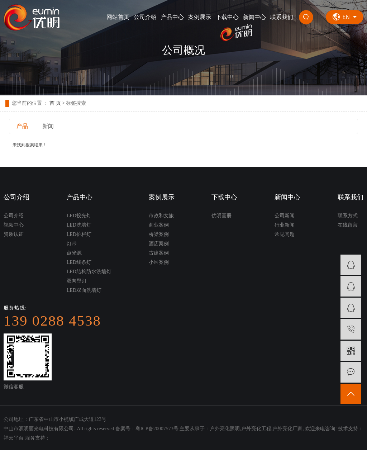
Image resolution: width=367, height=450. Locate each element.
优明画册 (221, 215)
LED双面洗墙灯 (84, 290)
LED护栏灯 (79, 234)
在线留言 (348, 225)
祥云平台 (14, 438)
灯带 (72, 243)
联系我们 (281, 17)
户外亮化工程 (256, 428)
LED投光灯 (79, 215)
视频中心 (14, 225)
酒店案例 (159, 243)
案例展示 (199, 17)
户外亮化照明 (225, 428)
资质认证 (14, 234)
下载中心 (227, 17)
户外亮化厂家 (287, 428)
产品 (22, 126)
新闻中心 (254, 17)
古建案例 (159, 253)
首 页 (55, 103)
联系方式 (348, 215)
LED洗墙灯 (79, 225)
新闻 (48, 126)
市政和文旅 (161, 215)
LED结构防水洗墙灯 (89, 271)
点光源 (74, 253)
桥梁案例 (159, 234)
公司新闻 (285, 215)
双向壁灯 (77, 281)
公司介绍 (145, 17)
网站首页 (117, 17)
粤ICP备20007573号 (156, 428)
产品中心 (172, 17)
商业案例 (159, 225)
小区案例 (159, 262)
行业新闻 (285, 225)
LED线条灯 (79, 262)
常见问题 (285, 234)
